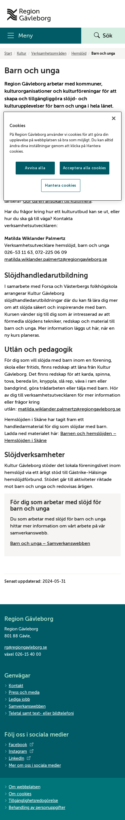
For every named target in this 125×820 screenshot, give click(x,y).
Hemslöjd (78, 53)
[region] (62, 156)
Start (8, 53)
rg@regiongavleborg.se (25, 647)
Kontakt (13, 686)
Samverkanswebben (25, 706)
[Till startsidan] (28, 15)
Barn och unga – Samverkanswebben (50, 543)
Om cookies (17, 794)
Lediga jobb (17, 699)
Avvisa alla (35, 168)
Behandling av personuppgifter (34, 807)
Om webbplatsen (22, 787)
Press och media (21, 692)
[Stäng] (113, 118)
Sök (103, 35)
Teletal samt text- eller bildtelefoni (39, 713)
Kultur (21, 53)
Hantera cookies (60, 185)
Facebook (18, 745)
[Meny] (40, 36)
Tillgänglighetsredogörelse (31, 800)
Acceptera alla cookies (84, 168)
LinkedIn (17, 759)
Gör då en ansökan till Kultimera (57, 201)
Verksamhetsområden (48, 53)
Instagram (18, 752)
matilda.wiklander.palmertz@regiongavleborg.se (55, 259)
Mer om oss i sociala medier (32, 765)
